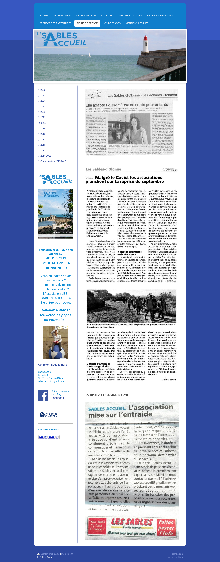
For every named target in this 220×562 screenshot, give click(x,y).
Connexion (177, 554)
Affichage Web (175, 557)
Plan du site (67, 554)
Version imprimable (48, 554)
